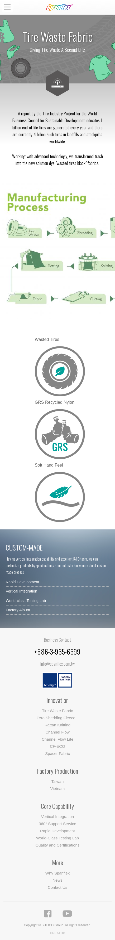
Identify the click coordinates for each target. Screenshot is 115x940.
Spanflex (61, 7)
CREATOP (57, 933)
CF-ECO (57, 746)
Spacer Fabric (57, 753)
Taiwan (57, 781)
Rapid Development (22, 582)
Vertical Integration (21, 591)
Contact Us (57, 887)
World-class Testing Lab (26, 601)
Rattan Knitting (57, 725)
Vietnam (57, 788)
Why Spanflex (57, 873)
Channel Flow (57, 732)
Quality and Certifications (58, 845)
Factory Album (18, 610)
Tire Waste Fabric (57, 710)
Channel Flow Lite (57, 739)
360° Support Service (57, 823)
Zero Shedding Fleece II (57, 718)
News (57, 880)
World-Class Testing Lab (57, 838)
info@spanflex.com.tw (57, 664)
